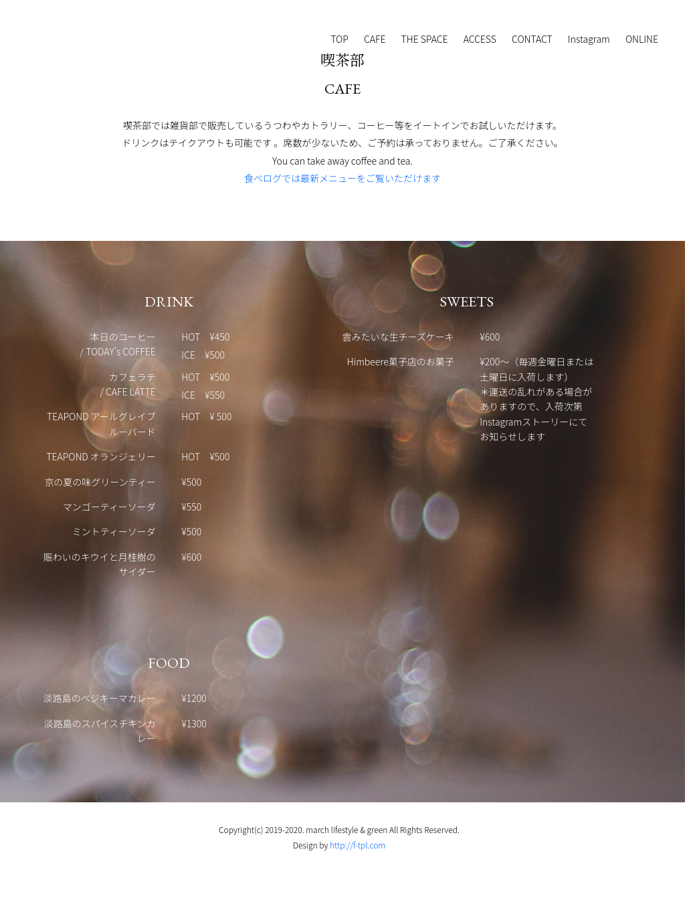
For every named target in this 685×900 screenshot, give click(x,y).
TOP (339, 39)
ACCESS (480, 39)
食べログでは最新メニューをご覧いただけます (342, 178)
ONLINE (641, 39)
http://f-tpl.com (357, 844)
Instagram (589, 39)
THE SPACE (424, 39)
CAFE (374, 39)
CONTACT (532, 39)
